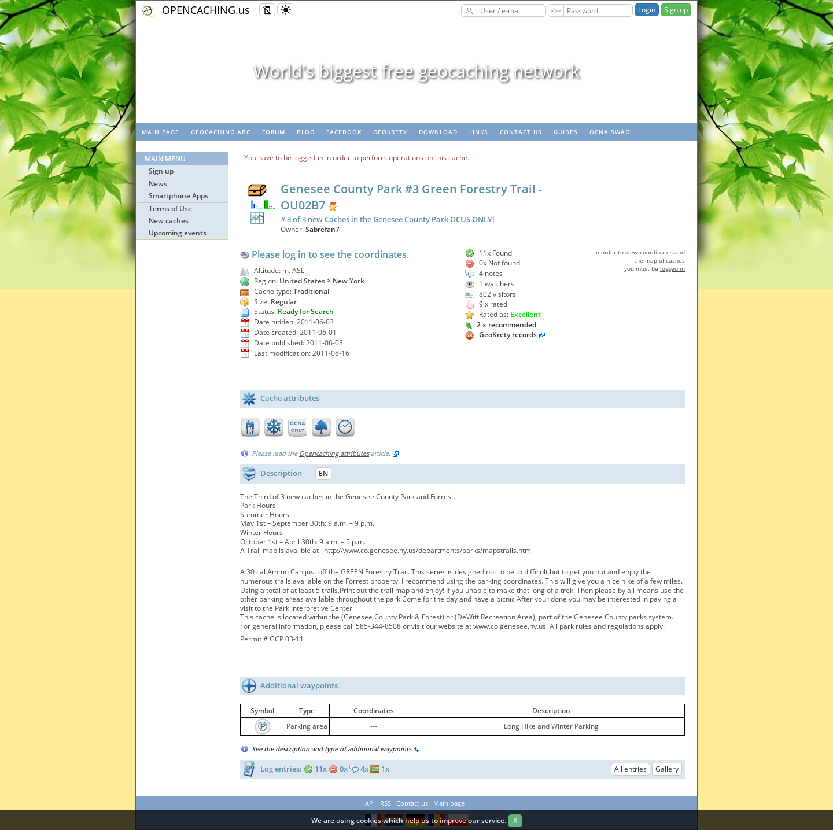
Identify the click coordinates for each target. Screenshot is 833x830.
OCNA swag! (610, 132)
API (370, 803)
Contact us (521, 132)
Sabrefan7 (322, 229)
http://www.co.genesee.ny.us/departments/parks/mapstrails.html (427, 550)
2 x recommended (500, 325)
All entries (630, 769)
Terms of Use (170, 208)
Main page (160, 132)
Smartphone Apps (178, 196)
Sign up (676, 9)
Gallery (667, 769)
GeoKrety (390, 132)
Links (478, 132)
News (158, 184)
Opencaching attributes (334, 453)
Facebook (344, 132)
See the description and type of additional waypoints (336, 748)
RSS (385, 803)
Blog (306, 132)
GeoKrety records (508, 335)
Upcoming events (178, 233)
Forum (273, 132)
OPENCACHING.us (206, 10)
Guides (566, 132)
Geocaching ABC (220, 132)
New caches (169, 221)
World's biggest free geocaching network (416, 71)
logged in (672, 268)
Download (438, 132)
